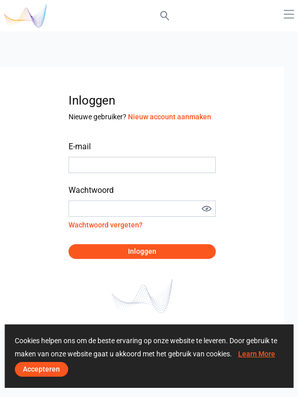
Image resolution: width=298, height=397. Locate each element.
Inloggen (142, 251)
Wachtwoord (91, 190)
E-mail (80, 146)
